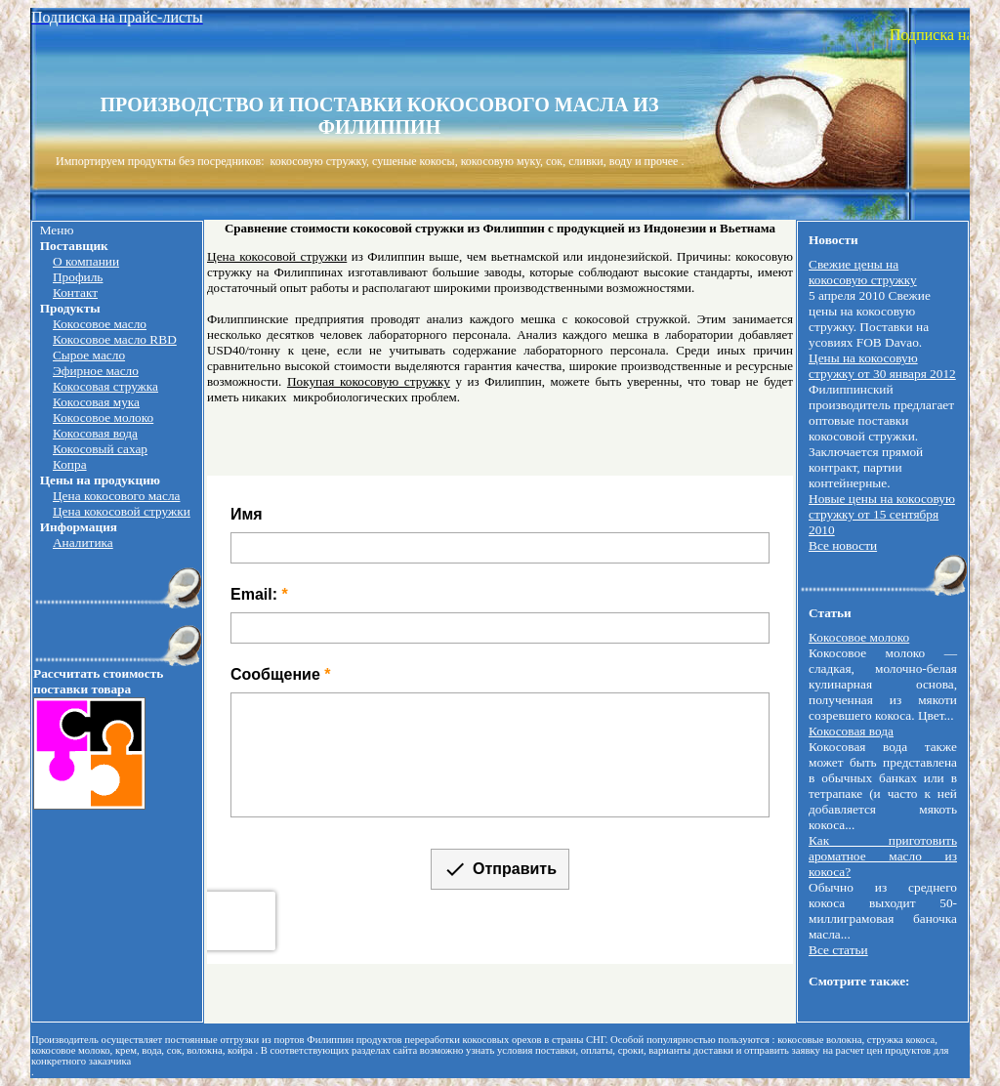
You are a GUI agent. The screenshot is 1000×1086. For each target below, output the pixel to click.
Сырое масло (89, 355)
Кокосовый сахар (100, 448)
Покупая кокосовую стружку (368, 381)
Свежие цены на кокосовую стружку (863, 272)
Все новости (843, 545)
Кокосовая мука (96, 402)
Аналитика (83, 542)
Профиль (78, 277)
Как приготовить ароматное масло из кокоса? (883, 856)
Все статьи (838, 949)
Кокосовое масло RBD (115, 339)
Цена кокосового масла (117, 495)
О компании (86, 261)
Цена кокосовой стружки (121, 511)
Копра (70, 464)
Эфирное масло (96, 370)
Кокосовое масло (99, 323)
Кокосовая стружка (105, 386)
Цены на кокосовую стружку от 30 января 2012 (882, 366)
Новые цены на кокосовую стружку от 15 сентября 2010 (882, 514)
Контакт (75, 292)
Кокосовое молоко (103, 417)
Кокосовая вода (95, 433)
